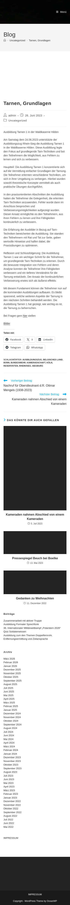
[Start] (5, 40)
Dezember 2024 (12, 713)
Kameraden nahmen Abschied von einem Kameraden (35, 516)
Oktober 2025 (11, 677)
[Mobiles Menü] (61, 11)
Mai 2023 (8, 783)
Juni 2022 (9, 823)
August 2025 (10, 684)
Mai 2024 (8, 739)
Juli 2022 (8, 819)
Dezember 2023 (12, 757)
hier (25, 315)
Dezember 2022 (12, 801)
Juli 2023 (8, 775)
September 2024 (12, 724)
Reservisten (11, 366)
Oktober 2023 (11, 764)
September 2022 (12, 812)
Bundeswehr (18, 362)
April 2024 (9, 742)
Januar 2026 (10, 666)
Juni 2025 (9, 691)
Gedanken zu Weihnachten (35, 598)
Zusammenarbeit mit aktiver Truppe (23, 620)
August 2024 (10, 728)
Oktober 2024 (11, 720)
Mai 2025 (8, 695)
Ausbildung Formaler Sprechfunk (21, 624)
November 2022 (12, 805)
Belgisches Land (53, 359)
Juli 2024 (8, 731)
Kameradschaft (36, 362)
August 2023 (10, 772)
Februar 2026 (11, 662)
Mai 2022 (8, 827)
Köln (49, 362)
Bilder (7, 323)
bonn (7, 362)
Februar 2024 (11, 750)
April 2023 (9, 786)
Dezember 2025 (12, 669)
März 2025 (9, 702)
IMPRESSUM (11, 838)
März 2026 (9, 658)
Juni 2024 (9, 735)
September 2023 (12, 768)
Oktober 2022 (11, 808)
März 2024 (9, 746)
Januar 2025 (10, 710)
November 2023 (12, 761)
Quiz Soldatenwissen (15, 631)
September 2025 (12, 680)
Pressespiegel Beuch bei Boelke (35, 558)
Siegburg (37, 366)
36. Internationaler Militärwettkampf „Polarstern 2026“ (32, 628)
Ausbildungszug (32, 359)
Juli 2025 (8, 688)
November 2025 (12, 673)
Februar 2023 (11, 794)
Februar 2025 (11, 706)
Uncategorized (17, 120)
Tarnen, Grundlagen (39, 40)
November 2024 (12, 717)
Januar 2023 (10, 797)
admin (12, 115)
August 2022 (10, 815)
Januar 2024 (10, 753)
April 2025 (9, 698)
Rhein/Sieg (25, 366)
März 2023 (9, 790)
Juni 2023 (9, 779)
